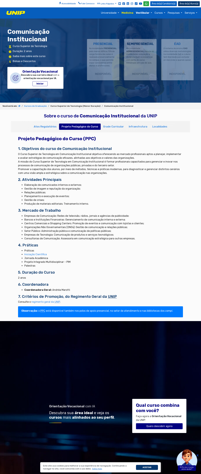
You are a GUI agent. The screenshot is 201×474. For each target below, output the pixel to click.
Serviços (190, 12)
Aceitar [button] (147, 467)
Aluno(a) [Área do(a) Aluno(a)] (188, 3)
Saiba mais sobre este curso (29, 56)
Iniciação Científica (35, 254)
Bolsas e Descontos (24, 61)
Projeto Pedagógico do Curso (80, 126)
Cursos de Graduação (35, 106)
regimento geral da (45, 301)
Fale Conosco (86, 3)
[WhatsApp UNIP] (146, 3)
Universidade (109, 12)
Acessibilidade (67, 3)
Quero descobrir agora (159, 426)
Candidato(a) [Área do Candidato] (163, 3)
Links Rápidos (106, 3)
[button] (97, 469)
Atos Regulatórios (45, 126)
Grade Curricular (113, 126)
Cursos (159, 12)
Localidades (159, 126)
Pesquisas (174, 12)
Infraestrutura (138, 126)
